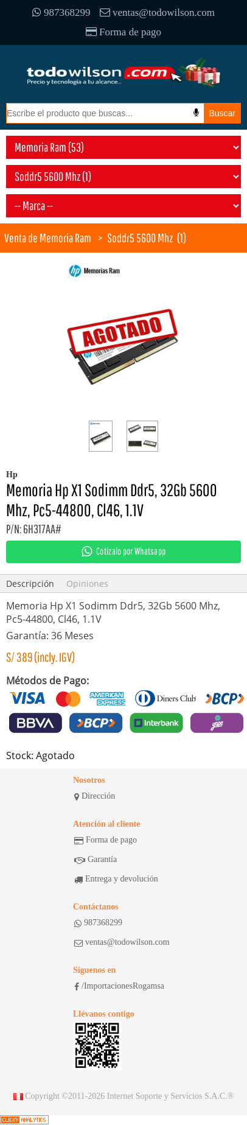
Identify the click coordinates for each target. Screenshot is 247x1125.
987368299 (61, 12)
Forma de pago (123, 32)
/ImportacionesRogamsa (119, 986)
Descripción (30, 583)
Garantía (95, 859)
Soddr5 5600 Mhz (140, 238)
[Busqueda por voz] (196, 112)
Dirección (94, 796)
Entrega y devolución (116, 879)
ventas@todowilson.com (157, 12)
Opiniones (87, 583)
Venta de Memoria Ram (47, 238)
